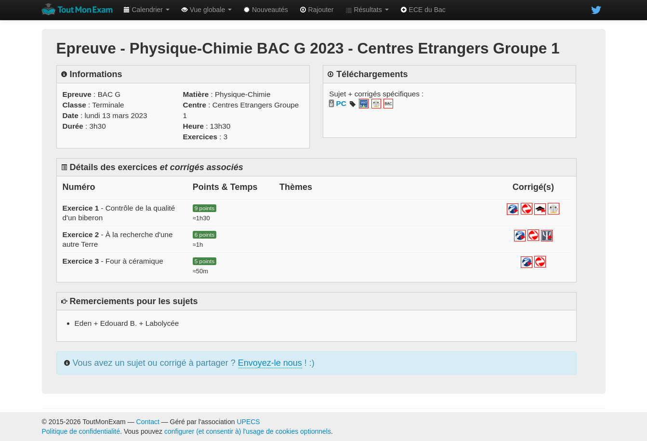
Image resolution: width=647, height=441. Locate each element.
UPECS (248, 422)
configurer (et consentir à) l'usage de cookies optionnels (247, 431)
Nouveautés (265, 9)
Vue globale (206, 9)
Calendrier (146, 9)
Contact (147, 422)
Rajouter (317, 9)
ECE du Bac (423, 9)
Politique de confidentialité (81, 431)
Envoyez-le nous (270, 363)
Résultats (367, 9)
